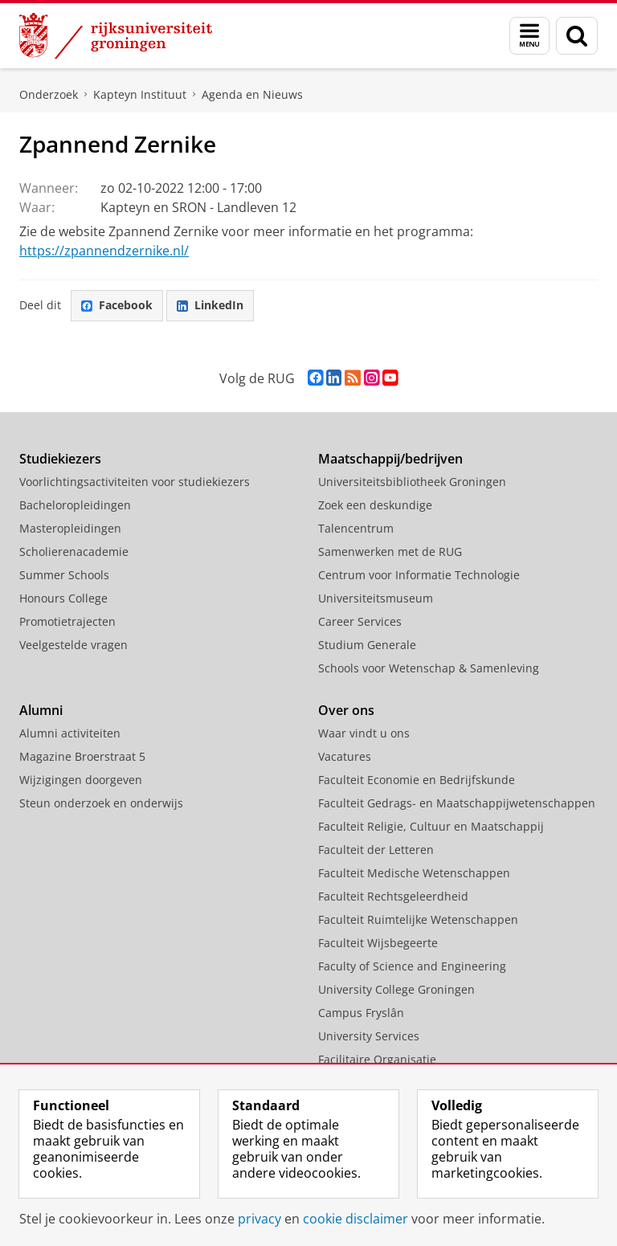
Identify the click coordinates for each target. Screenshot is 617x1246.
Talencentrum (356, 528)
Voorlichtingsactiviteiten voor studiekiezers (134, 481)
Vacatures (344, 756)
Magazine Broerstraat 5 (82, 756)
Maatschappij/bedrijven (390, 459)
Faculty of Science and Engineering (412, 966)
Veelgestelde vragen (73, 644)
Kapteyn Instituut (139, 94)
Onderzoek (48, 94)
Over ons (346, 710)
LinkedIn (210, 305)
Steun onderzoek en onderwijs (101, 803)
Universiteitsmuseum (375, 598)
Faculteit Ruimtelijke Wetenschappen (418, 919)
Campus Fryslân (361, 1012)
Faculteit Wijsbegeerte (378, 942)
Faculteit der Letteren (376, 849)
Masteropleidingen (70, 528)
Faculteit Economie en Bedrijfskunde (416, 779)
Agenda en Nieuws (252, 94)
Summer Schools (64, 574)
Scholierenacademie (74, 551)
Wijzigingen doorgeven (80, 779)
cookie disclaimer (355, 1219)
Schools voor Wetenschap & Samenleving (428, 668)
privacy (259, 1219)
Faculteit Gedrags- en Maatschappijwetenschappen (456, 803)
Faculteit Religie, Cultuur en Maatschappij (431, 826)
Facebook (117, 305)
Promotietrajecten (67, 621)
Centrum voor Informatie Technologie (419, 574)
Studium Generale (367, 644)
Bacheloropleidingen (75, 505)
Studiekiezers (60, 459)
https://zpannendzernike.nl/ (104, 250)
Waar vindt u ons (364, 733)
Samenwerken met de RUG (390, 551)
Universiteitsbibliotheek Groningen (412, 481)
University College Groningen (396, 989)
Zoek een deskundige (375, 505)
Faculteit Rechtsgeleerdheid (393, 896)
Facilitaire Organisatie (377, 1059)
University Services (368, 1036)
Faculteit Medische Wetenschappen (414, 872)
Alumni (41, 710)
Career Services (360, 621)
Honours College (63, 598)
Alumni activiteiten (70, 733)
